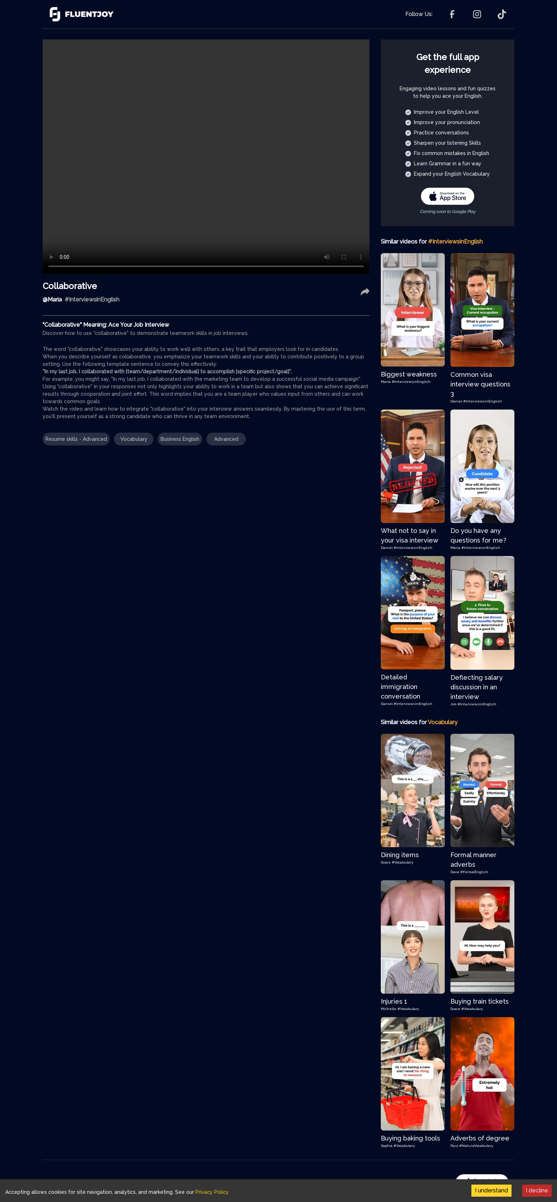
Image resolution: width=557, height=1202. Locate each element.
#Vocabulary (402, 862)
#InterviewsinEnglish (411, 382)
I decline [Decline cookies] (537, 1190)
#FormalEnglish (474, 872)
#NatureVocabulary (476, 1146)
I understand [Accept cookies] (491, 1190)
